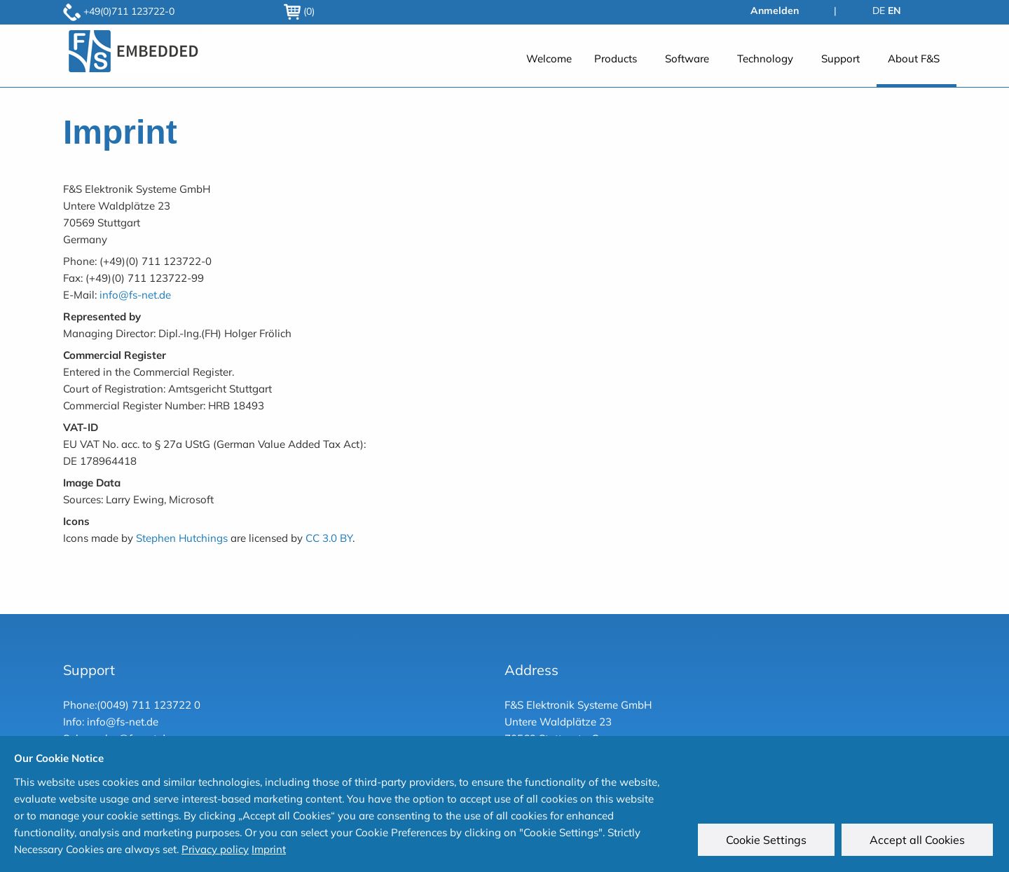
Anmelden (774, 10)
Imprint (269, 849)
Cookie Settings (768, 842)
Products (615, 58)
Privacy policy (215, 849)
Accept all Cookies (919, 842)
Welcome (549, 58)
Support (840, 58)
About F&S (914, 58)
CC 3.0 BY (329, 538)
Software (687, 58)
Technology (765, 58)
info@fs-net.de (135, 294)
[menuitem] (549, 66)
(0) (299, 11)
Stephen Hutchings (182, 538)
